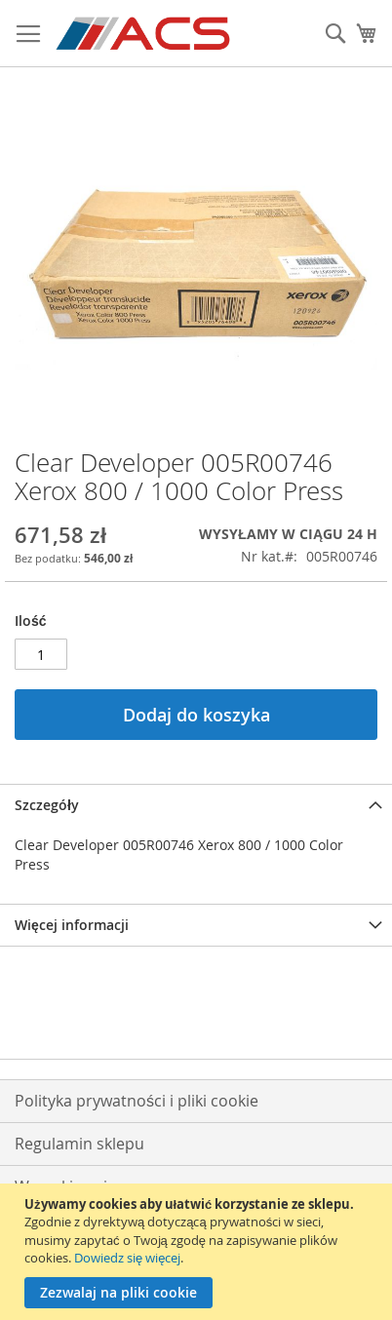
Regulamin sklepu (79, 1143)
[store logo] (144, 34)
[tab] (196, 805)
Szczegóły (47, 805)
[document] (198, 1251)
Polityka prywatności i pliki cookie (136, 1100)
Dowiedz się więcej (127, 1257)
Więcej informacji (72, 924)
